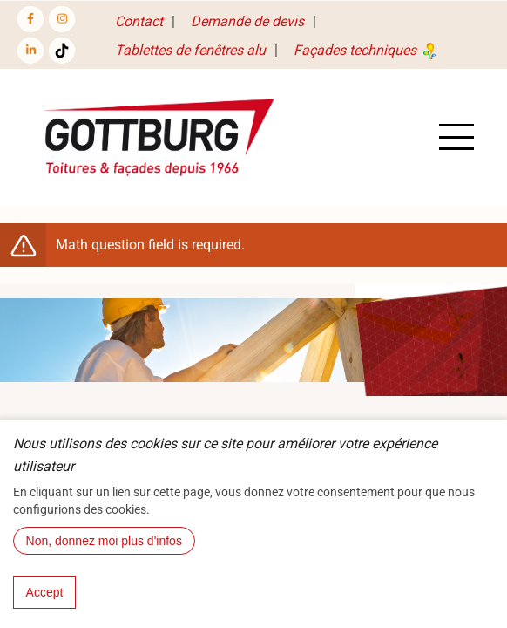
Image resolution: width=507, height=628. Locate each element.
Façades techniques (367, 50)
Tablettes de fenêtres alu (190, 50)
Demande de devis (247, 21)
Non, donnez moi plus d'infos (104, 561)
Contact (139, 21)
